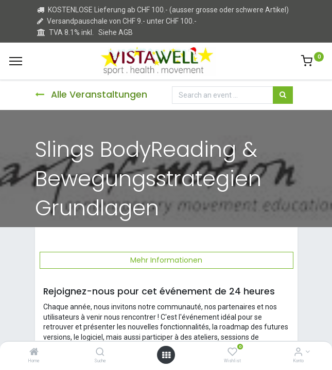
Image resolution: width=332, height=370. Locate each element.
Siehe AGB (115, 32)
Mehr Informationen (166, 260)
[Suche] (100, 352)
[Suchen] (283, 95)
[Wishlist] (232, 352)
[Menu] (15, 61)
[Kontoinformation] (298, 352)
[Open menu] (166, 355)
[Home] (34, 352)
